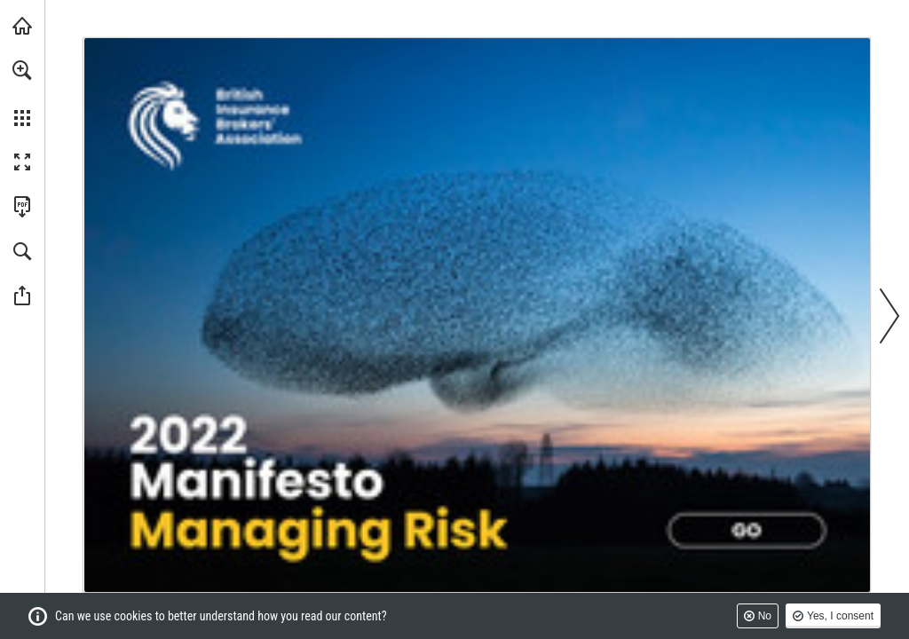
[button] (22, 70)
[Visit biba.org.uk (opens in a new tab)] (22, 26)
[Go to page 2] (746, 530)
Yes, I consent (840, 616)
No (764, 616)
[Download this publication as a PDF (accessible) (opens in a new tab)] (22, 207)
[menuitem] (22, 93)
